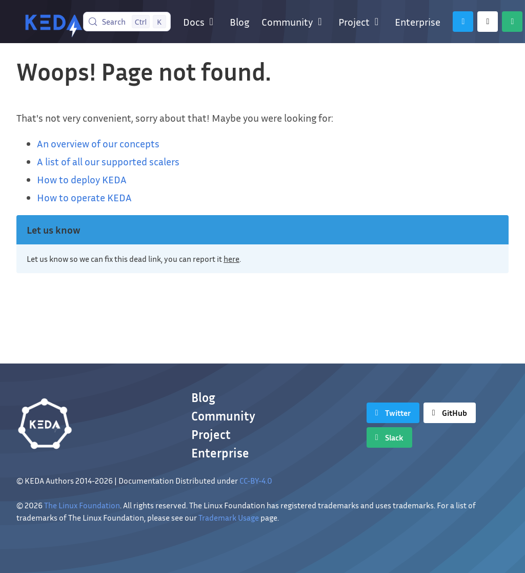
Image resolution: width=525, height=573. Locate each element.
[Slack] (512, 21)
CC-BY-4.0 (255, 480)
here (231, 259)
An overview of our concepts (98, 143)
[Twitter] (463, 21)
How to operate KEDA (84, 197)
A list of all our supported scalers (108, 161)
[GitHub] (487, 21)
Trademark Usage (228, 517)
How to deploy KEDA (82, 179)
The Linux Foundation (82, 505)
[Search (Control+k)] (127, 21)
